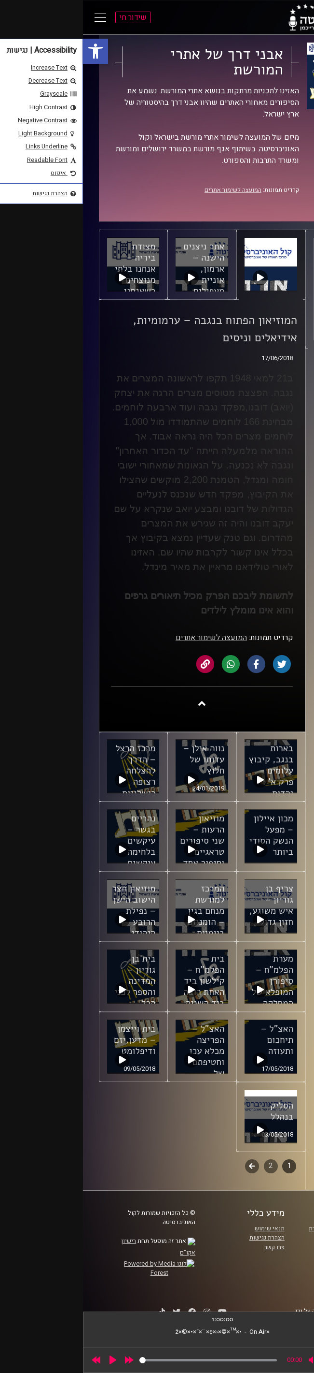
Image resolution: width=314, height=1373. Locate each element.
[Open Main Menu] (17, 17)
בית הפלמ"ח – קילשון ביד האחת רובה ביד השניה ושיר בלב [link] (120, 986)
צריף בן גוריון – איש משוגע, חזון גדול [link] (188, 905)
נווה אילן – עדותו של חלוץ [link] (120, 759)
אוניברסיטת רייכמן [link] (266, 1237)
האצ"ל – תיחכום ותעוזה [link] (194, 1039)
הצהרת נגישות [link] (184, 1237)
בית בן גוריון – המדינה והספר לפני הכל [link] (52, 980)
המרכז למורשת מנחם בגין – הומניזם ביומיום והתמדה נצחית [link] (123, 922)
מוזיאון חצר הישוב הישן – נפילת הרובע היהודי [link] (50, 910)
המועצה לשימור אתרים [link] (150, 190)
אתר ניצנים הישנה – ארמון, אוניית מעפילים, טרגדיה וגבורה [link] (120, 280)
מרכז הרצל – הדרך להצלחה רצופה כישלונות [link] (52, 770)
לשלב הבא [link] (169, 1167)
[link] (12, 51)
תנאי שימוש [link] (187, 1228)
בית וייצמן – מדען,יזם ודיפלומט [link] (51, 1039)
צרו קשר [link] (191, 1247)
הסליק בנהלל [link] (198, 1111)
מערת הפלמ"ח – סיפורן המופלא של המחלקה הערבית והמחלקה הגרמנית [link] (189, 997)
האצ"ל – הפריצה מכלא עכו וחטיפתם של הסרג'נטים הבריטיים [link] (122, 1062)
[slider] (125, 1360)
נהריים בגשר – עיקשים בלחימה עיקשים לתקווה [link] (58, 846)
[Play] (30, 1360)
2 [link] (188, 1166)
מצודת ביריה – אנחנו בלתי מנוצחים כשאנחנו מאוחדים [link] (51, 274)
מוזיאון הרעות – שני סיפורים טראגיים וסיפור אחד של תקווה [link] (119, 846)
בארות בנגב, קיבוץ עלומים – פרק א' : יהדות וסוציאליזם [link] (188, 776)
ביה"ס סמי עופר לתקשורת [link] (258, 1228)
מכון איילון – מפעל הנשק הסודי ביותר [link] (188, 835)
